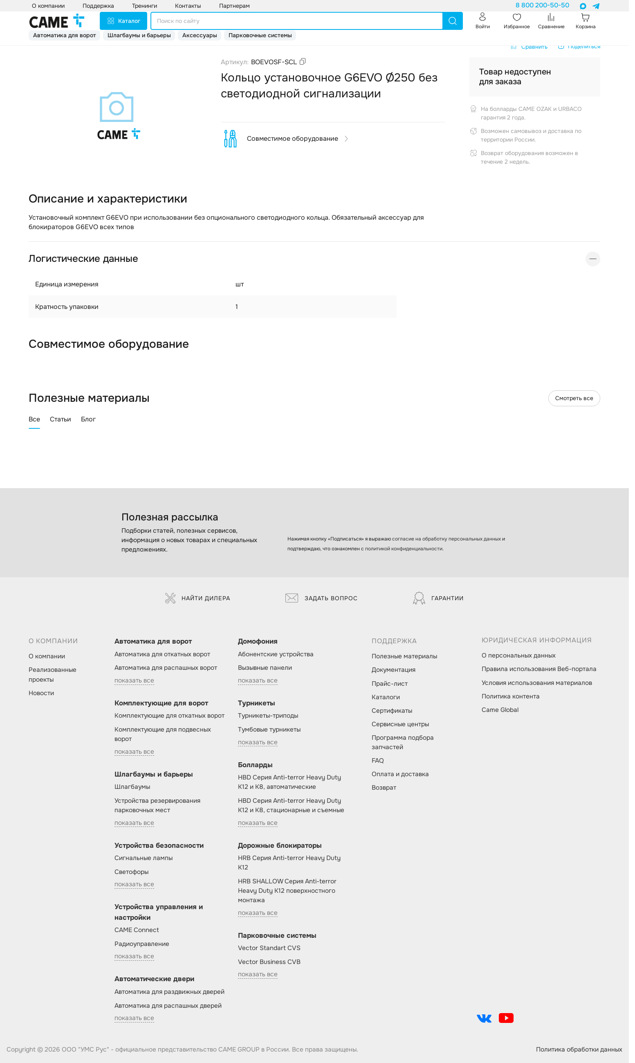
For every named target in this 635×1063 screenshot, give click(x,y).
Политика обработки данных (579, 1049)
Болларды (255, 765)
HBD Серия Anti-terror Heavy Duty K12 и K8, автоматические (289, 782)
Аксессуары (199, 35)
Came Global (500, 710)
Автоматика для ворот (64, 35)
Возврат (384, 788)
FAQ (378, 761)
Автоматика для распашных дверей (168, 1006)
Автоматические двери (154, 979)
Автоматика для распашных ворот (165, 668)
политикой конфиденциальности (403, 548)
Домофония (258, 641)
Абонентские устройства (276, 654)
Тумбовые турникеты (269, 729)
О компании (47, 656)
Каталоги (386, 697)
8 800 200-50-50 (542, 5)
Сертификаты (392, 711)
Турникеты (256, 703)
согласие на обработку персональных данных (446, 539)
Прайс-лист (390, 684)
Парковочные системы (260, 35)
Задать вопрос (321, 598)
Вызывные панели (265, 668)
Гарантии (438, 598)
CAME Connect (136, 930)
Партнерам (234, 5)
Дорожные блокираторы (280, 845)
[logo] (57, 21)
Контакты (188, 5)
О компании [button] (48, 5)
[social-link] (484, 1018)
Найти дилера (197, 598)
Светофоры (131, 872)
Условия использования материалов (537, 683)
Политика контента (511, 696)
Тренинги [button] (144, 5)
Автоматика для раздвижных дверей (169, 992)
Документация (393, 670)
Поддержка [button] (98, 5)
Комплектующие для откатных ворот (169, 716)
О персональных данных (519, 655)
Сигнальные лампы (143, 858)
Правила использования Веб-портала (539, 669)
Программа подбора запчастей (403, 742)
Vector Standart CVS (269, 948)
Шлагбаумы (132, 787)
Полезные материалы (404, 656)
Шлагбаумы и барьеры (139, 35)
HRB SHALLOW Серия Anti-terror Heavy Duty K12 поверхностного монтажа (287, 890)
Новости (41, 693)
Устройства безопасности (159, 845)
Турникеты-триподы (268, 716)
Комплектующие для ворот (161, 703)
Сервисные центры (400, 724)
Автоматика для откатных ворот (162, 654)
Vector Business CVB (269, 962)
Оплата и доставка (400, 774)
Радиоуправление (141, 944)
